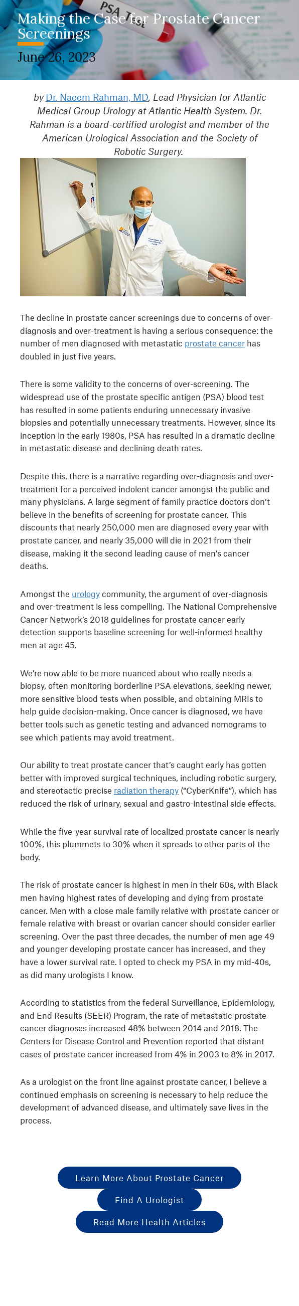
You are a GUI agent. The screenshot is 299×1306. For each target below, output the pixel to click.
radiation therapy (146, 790)
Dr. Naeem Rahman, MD (97, 97)
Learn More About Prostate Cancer (149, 1178)
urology (86, 594)
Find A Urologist (149, 1200)
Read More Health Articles (149, 1222)
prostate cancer (215, 343)
